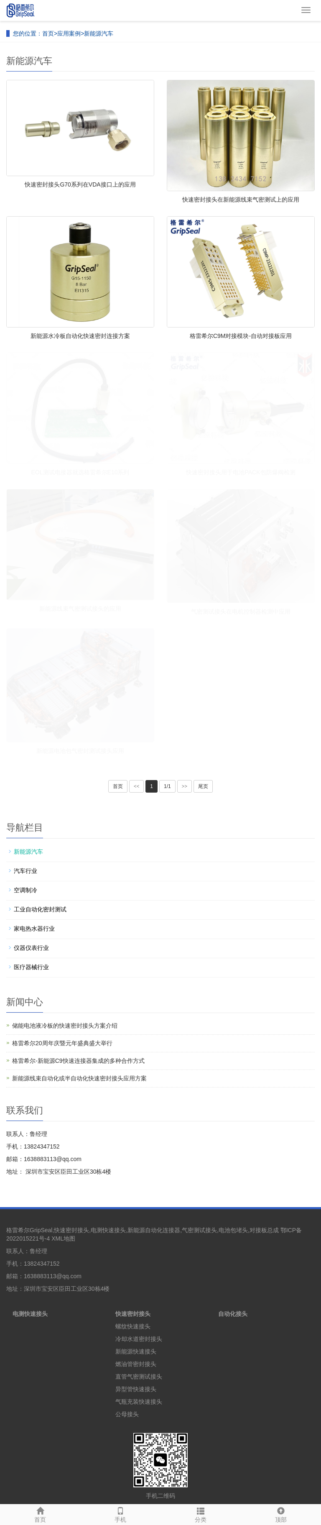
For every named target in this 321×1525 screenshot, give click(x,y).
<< (137, 786)
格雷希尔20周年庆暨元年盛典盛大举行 (62, 1043)
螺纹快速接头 (132, 1326)
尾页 (203, 786)
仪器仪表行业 (31, 947)
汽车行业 (25, 870)
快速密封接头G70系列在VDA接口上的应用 (80, 184)
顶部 (281, 1514)
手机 (120, 1514)
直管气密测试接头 (138, 1376)
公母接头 (127, 1414)
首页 (48, 33)
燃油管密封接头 (135, 1364)
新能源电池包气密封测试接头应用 (80, 750)
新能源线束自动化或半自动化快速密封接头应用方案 (79, 1078)
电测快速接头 (30, 1313)
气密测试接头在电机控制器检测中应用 (240, 611)
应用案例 (69, 33)
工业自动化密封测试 (40, 909)
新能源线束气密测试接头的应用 (80, 608)
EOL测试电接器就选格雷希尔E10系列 (80, 472)
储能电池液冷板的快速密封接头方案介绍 (64, 1025)
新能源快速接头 (135, 1351)
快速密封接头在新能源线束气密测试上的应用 (240, 199)
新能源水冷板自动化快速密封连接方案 (80, 336)
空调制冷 (25, 890)
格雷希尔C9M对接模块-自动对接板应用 (241, 336)
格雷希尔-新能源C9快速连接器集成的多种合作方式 (78, 1060)
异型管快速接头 (135, 1389)
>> (185, 786)
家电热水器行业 (34, 928)
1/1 (167, 786)
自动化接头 (232, 1313)
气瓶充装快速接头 (138, 1401)
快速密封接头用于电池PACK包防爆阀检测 (240, 472)
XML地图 (63, 1238)
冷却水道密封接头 (138, 1339)
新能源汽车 (98, 33)
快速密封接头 (132, 1313)
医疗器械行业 (31, 967)
